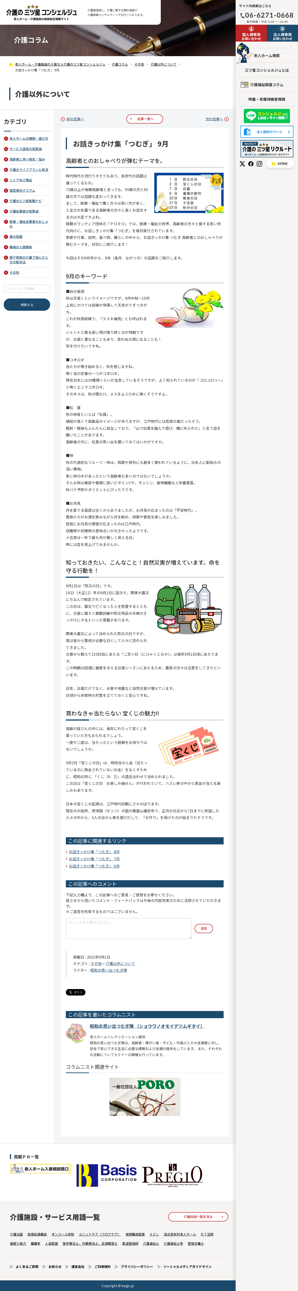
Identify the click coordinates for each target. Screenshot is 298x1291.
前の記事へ (75, 118)
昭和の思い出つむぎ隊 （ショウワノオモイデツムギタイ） (147, 1026)
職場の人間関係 (20, 247)
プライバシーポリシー (137, 1266)
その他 (96, 963)
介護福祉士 (151, 1243)
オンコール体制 (63, 1234)
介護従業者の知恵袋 (24, 211)
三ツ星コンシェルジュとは (267, 70)
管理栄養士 (196, 1243)
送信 (204, 928)
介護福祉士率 (173, 1243)
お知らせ (55, 1266)
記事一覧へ (145, 118)
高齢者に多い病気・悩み (27, 159)
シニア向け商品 (20, 180)
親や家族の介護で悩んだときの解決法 (28, 259)
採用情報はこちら (266, 148)
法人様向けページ (266, 132)
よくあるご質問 (27, 1266)
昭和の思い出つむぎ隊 (108, 970)
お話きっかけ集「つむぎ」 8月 (94, 851)
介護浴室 (16, 1234)
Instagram (259, 164)
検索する (27, 304)
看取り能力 (18, 1243)
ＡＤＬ (154, 1234)
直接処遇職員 (37, 1234)
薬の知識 (15, 236)
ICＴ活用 (207, 1234)
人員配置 (51, 1243)
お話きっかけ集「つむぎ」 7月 (94, 859)
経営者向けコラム (22, 190)
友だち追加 (267, 116)
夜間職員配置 (135, 1234)
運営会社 (77, 1266)
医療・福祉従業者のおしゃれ (28, 223)
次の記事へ (214, 118)
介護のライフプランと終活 (28, 169)
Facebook (251, 164)
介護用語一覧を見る (198, 1216)
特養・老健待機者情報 (266, 99)
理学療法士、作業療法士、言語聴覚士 (90, 1243)
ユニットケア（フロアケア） (100, 1234)
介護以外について (120, 963)
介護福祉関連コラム (266, 84)
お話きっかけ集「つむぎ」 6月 (94, 866)
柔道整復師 (130, 1243)
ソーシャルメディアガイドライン (187, 1266)
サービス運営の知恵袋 (25, 148)
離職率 (35, 1243)
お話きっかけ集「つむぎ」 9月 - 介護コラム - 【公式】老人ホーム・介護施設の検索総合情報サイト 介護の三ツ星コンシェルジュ (41, 12)
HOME (280, 164)
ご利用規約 (102, 1266)
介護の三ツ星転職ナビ (25, 200)
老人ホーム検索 (267, 55)
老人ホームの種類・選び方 (28, 138)
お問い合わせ (251, 36)
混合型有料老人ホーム (180, 1234)
